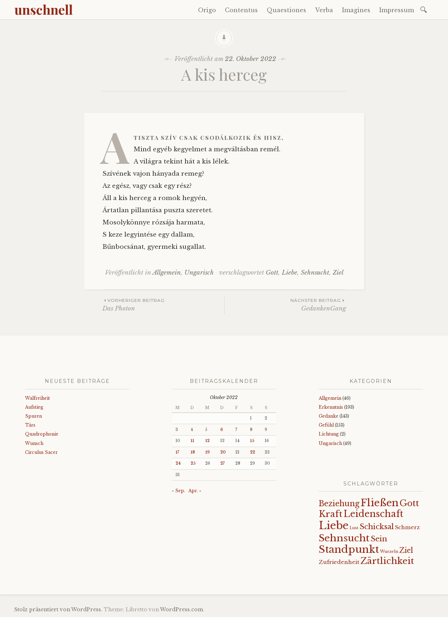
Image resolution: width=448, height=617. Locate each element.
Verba (324, 10)
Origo (207, 10)
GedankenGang (285, 304)
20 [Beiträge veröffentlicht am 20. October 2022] (223, 452)
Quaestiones (286, 10)
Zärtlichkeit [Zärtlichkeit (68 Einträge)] (387, 560)
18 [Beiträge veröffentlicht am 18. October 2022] (193, 452)
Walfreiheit (37, 398)
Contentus (241, 10)
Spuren (33, 416)
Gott (272, 272)
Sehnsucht (315, 272)
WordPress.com (181, 609)
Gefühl (326, 425)
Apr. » (194, 490)
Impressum (396, 10)
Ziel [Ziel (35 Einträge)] (406, 550)
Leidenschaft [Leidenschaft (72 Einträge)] (373, 513)
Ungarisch (199, 272)
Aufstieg (34, 407)
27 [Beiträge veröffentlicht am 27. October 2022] (222, 463)
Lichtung (329, 434)
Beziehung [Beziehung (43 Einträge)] (339, 503)
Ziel (338, 272)
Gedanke (328, 416)
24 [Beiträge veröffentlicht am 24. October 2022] (178, 463)
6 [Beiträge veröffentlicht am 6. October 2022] (221, 429)
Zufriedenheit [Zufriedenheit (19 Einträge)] (339, 562)
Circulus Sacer (41, 452)
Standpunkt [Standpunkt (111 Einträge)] (349, 549)
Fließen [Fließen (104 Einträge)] (380, 503)
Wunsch (34, 443)
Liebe (289, 272)
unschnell (43, 9)
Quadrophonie (41, 434)
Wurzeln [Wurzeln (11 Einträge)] (389, 551)
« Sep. (178, 490)
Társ (30, 425)
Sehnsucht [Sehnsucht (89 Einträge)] (344, 538)
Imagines (356, 10)
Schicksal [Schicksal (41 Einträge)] (377, 526)
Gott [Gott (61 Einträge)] (409, 503)
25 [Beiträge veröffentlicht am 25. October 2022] (193, 463)
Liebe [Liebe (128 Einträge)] (333, 525)
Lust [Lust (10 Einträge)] (354, 528)
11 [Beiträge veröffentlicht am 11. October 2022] (192, 440)
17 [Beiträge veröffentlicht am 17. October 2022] (177, 452)
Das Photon (163, 304)
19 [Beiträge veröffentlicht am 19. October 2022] (207, 452)
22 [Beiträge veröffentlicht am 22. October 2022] (252, 452)
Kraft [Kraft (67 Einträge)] (330, 513)
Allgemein (167, 272)
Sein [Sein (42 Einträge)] (379, 539)
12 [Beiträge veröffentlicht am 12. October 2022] (207, 440)
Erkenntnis (331, 407)
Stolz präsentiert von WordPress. (58, 609)
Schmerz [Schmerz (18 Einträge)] (407, 527)
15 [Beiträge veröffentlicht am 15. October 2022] (252, 440)
